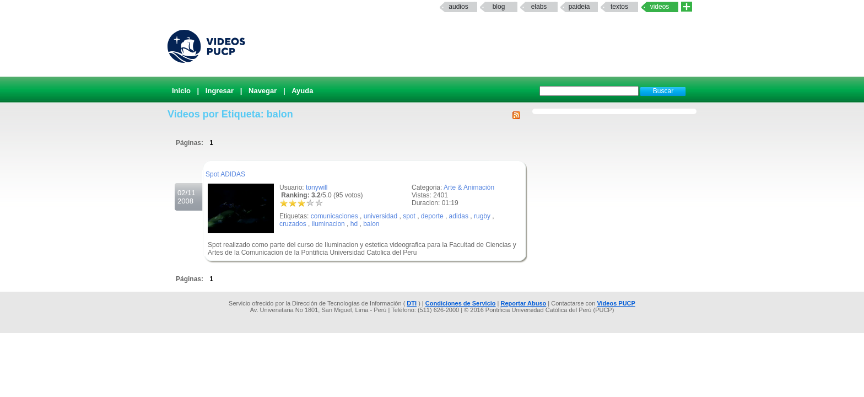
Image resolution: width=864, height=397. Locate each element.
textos (619, 6)
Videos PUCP (616, 303)
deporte (432, 216)
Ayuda (302, 91)
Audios (458, 6)
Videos (659, 6)
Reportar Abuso (524, 303)
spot (409, 216)
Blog (499, 6)
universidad (380, 216)
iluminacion (328, 224)
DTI (412, 303)
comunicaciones (334, 216)
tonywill (316, 187)
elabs (539, 6)
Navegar (263, 91)
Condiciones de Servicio (460, 303)
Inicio (181, 91)
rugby (482, 216)
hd (354, 224)
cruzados (292, 224)
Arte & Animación (469, 187)
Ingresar (220, 91)
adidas (458, 216)
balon (371, 224)
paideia (579, 6)
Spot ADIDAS (225, 174)
